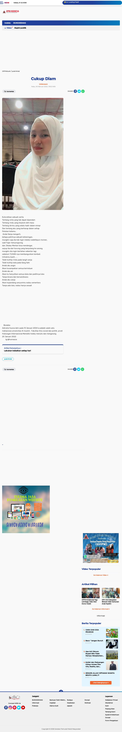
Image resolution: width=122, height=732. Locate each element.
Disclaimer (109, 703)
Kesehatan (71, 703)
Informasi (35, 703)
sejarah (69, 706)
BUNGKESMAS (19, 23)
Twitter (20, 709)
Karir (107, 706)
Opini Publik (21, 28)
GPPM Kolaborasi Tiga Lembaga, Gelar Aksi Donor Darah (89, 602)
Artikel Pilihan (89, 584)
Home (6, 3)
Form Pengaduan (111, 720)
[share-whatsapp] (83, 91)
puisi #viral (8, 359)
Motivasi (88, 703)
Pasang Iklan (109, 709)
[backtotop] (61, 692)
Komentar (9, 91)
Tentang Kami (110, 712)
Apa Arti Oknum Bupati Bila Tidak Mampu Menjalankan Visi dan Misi (94, 653)
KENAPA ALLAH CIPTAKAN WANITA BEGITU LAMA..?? (100, 674)
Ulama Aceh (54, 706)
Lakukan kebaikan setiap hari (17, 351)
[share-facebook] (75, 91)
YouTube (24, 709)
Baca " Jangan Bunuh (94, 641)
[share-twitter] (79, 91)
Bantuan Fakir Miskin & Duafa (58, 700)
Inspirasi (52, 703)
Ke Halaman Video (100, 575)
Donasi (87, 700)
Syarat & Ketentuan (112, 715)
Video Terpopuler (91, 569)
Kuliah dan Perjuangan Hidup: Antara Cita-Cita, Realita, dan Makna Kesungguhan (95, 664)
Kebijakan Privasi (111, 700)
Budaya (70, 700)
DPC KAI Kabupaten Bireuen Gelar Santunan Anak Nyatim (110, 602)
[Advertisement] (76, 24)
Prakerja (35, 706)
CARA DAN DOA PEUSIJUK (92, 631)
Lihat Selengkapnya (101, 683)
